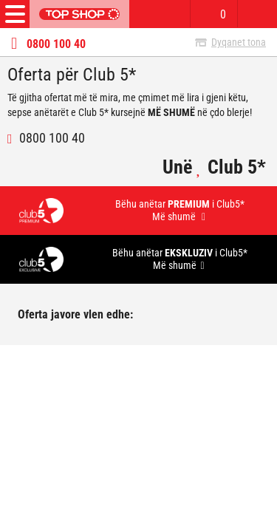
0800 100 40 (56, 44)
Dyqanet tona (238, 42)
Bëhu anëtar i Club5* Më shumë (179, 210)
